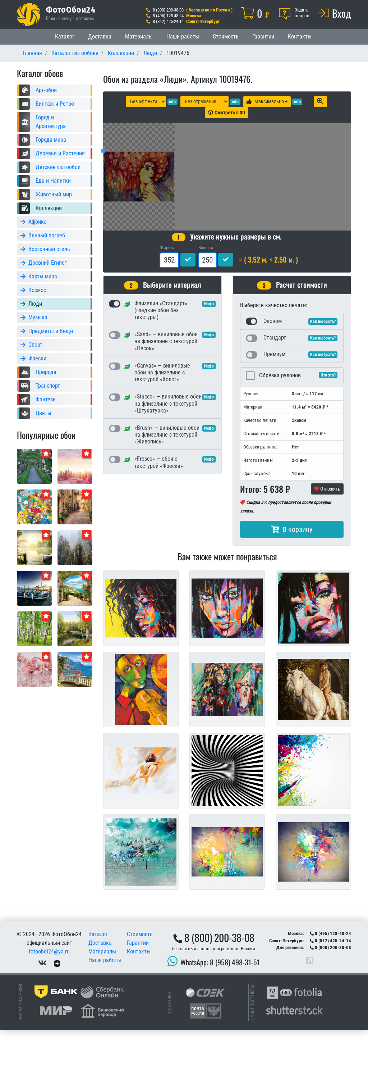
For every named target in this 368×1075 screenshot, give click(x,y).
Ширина (167, 293)
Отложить (327, 534)
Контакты (300, 36)
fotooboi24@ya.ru (49, 996)
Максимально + (267, 101)
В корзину (291, 574)
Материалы (139, 36)
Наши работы (182, 36)
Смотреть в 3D (226, 112)
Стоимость (226, 36)
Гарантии (263, 36)
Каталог (64, 36)
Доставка (99, 36)
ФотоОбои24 (71, 9)
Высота (205, 293)
